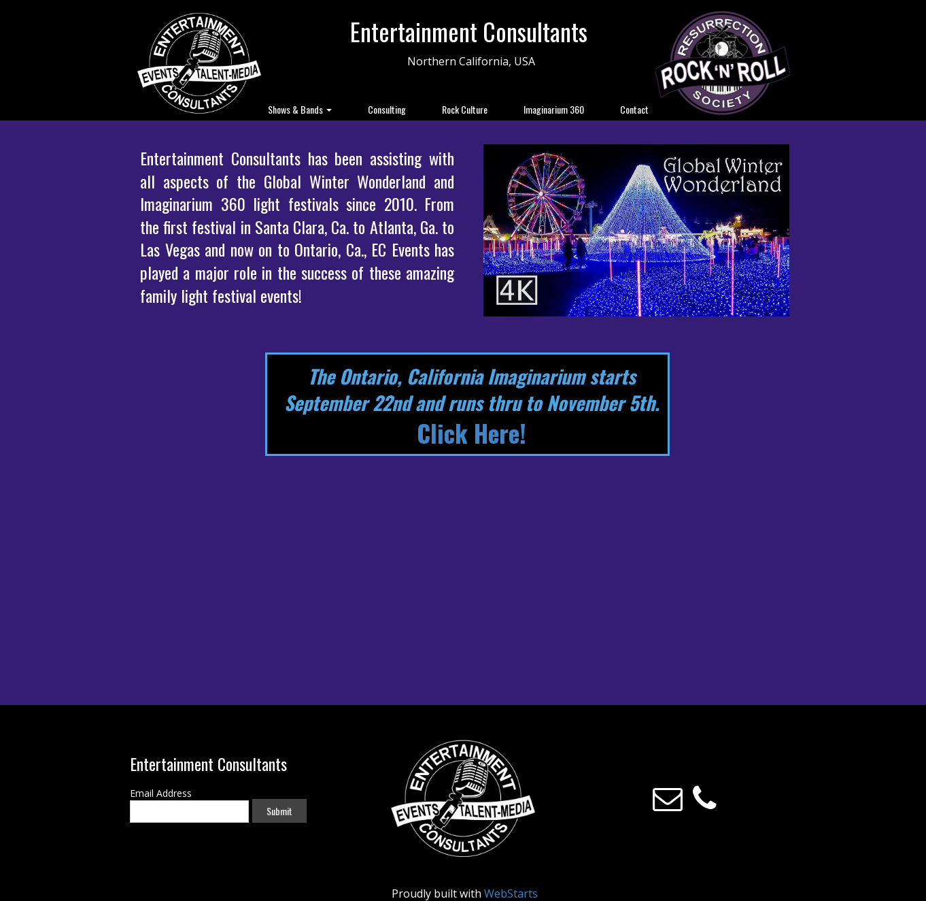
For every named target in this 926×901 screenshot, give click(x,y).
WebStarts (511, 893)
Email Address (161, 793)
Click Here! (471, 432)
